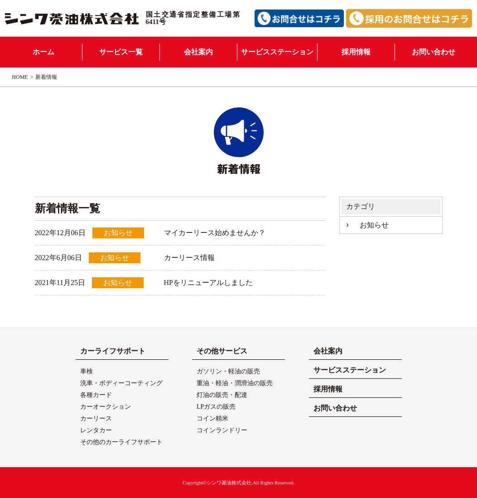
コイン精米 (212, 418)
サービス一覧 (121, 52)
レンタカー (96, 430)
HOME (20, 77)
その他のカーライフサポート (121, 442)
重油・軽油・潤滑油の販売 (235, 383)
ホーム (43, 52)
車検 (86, 371)
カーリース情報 (189, 257)
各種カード (96, 395)
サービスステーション (277, 52)
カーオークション (105, 406)
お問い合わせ (433, 52)
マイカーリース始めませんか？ (214, 233)
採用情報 (356, 52)
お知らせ (374, 225)
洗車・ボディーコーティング (121, 383)
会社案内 (198, 52)
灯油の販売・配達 (222, 395)
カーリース (96, 418)
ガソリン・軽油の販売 (228, 371)
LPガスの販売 (216, 406)
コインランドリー (222, 430)
